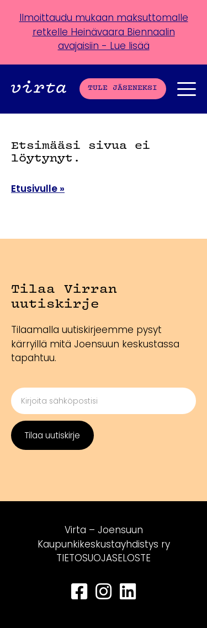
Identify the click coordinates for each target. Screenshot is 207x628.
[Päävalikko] (186, 89)
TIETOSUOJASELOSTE (103, 558)
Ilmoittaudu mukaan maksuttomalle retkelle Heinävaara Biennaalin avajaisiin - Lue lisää (103, 31)
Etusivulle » (38, 188)
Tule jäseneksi (122, 88)
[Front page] (38, 88)
